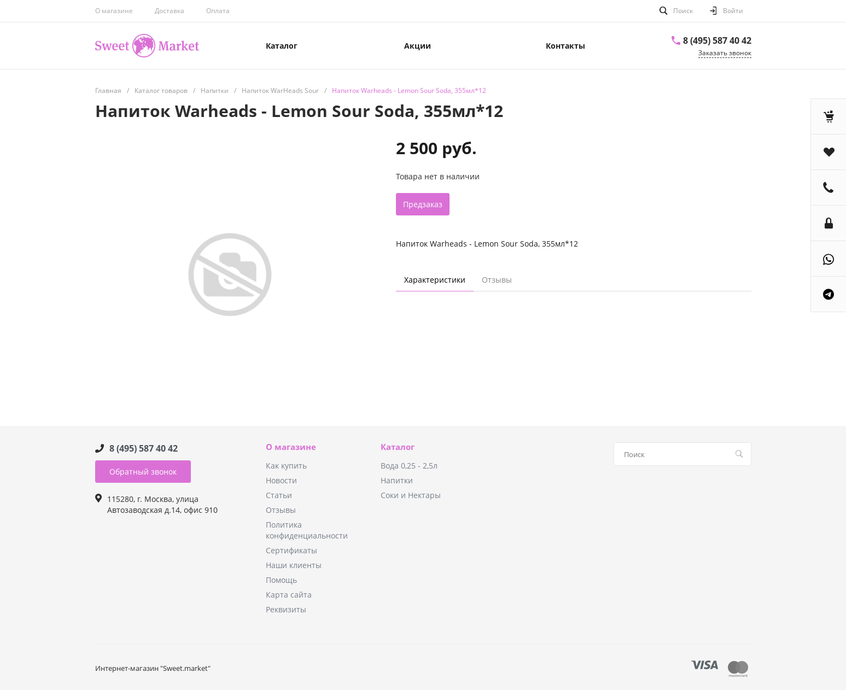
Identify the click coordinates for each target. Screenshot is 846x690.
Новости (281, 480)
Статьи (279, 495)
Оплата (218, 10)
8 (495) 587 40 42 (717, 40)
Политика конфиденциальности (307, 530)
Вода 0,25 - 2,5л (409, 465)
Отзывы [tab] (497, 279)
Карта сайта (289, 594)
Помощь (281, 580)
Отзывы (281, 510)
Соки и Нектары (411, 495)
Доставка (169, 10)
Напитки (397, 480)
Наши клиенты (294, 565)
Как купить (286, 465)
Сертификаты (291, 550)
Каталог (398, 447)
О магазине (114, 10)
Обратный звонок (143, 471)
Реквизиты (286, 609)
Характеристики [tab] (434, 279)
